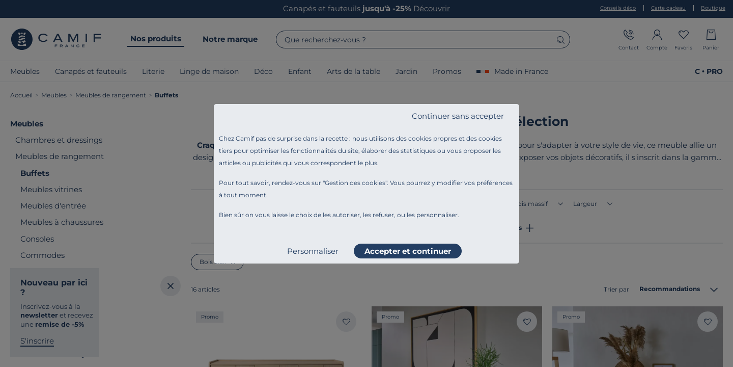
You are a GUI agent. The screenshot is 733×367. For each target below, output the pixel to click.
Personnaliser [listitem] (313, 251)
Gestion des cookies (355, 183)
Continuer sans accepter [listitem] (458, 116)
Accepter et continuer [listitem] (407, 251)
